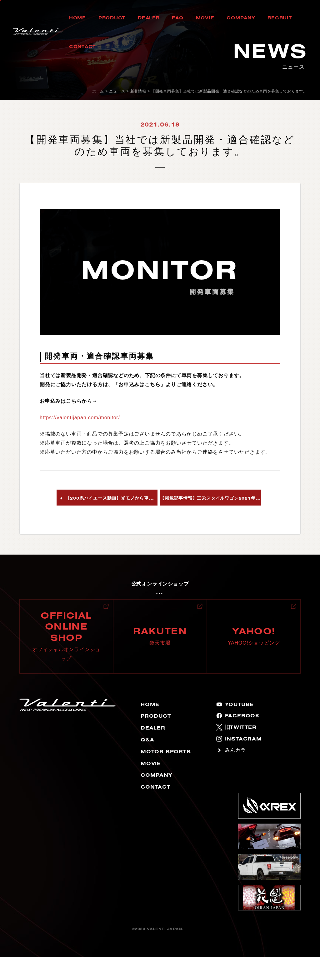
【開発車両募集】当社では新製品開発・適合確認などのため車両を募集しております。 (229, 91)
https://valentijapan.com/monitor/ (80, 417)
